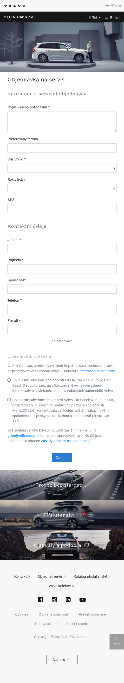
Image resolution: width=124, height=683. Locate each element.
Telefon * (14, 300)
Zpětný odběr (45, 623)
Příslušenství (62, 515)
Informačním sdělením (97, 371)
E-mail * (14, 320)
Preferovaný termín (22, 139)
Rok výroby (16, 179)
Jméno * (14, 239)
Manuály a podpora (62, 545)
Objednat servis (50, 576)
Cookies (21, 614)
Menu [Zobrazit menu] (113, 5)
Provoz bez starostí (62, 485)
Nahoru (117, 640)
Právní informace (92, 614)
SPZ (10, 199)
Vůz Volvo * (16, 159)
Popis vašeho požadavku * (28, 107)
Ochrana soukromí (53, 614)
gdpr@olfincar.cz (21, 435)
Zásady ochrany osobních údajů (66, 440)
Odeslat (62, 457)
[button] (93, 17)
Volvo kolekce (60, 586)
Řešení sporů (76, 623)
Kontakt (20, 576)
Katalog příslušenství (90, 576)
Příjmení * (15, 260)
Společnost (16, 280)
